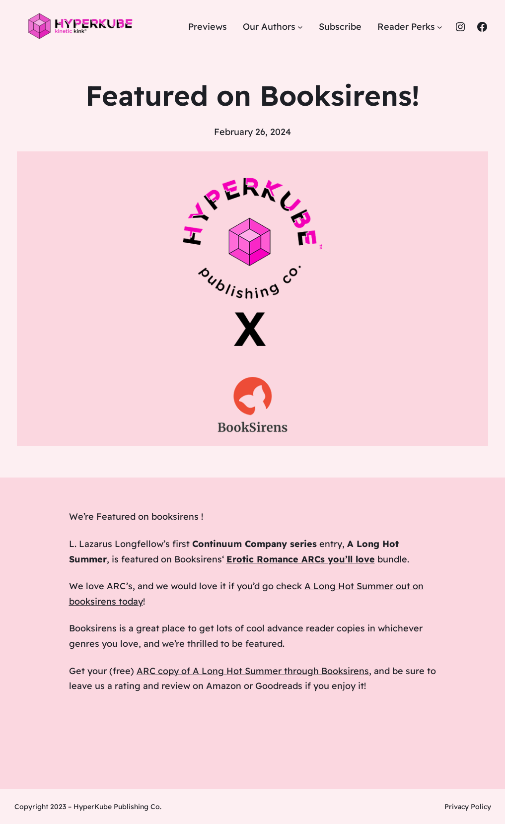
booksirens (175, 516)
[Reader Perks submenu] (439, 27)
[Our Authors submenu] (300, 27)
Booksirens (198, 559)
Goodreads (278, 685)
